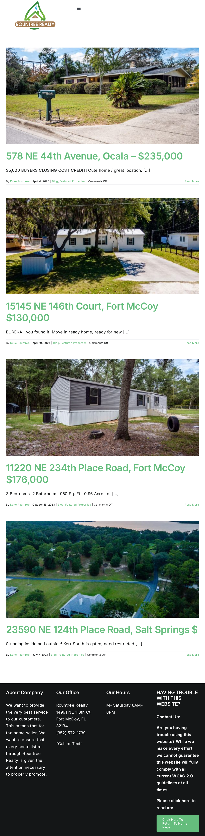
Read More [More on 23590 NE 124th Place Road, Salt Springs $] (192, 654)
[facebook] (165, 2)
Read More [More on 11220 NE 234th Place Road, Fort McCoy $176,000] (192, 504)
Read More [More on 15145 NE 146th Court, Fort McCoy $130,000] (192, 342)
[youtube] (197, 2)
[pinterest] (189, 2)
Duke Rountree (20, 181)
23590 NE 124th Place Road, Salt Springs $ (102, 629)
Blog (55, 181)
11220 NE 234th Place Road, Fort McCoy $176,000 (95, 473)
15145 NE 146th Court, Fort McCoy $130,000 (82, 312)
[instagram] (181, 2)
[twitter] (173, 2)
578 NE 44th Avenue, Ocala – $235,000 (94, 156)
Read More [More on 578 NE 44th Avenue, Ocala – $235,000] (192, 181)
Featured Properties (72, 181)
